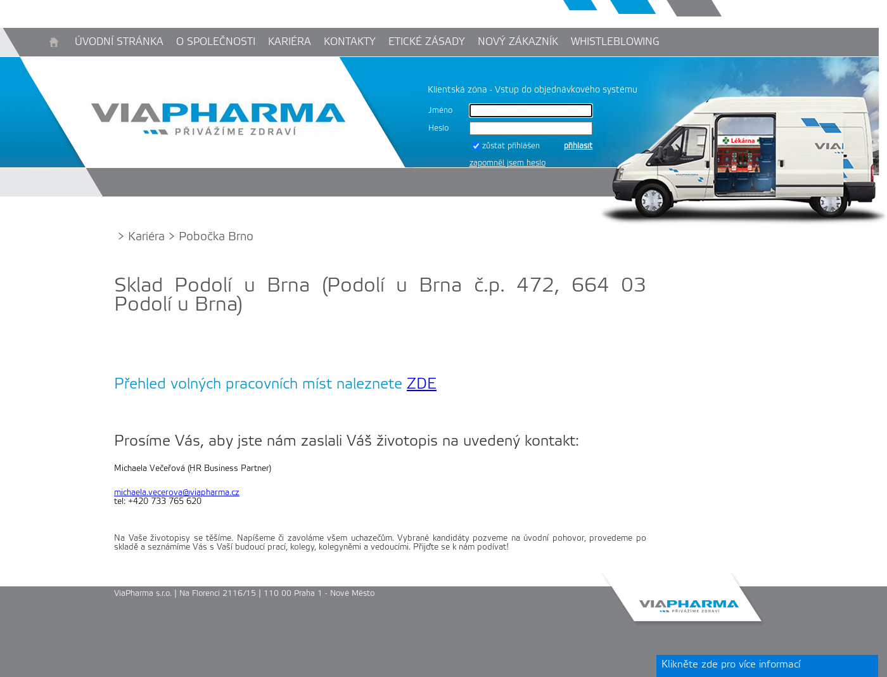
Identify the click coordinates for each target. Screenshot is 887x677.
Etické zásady (426, 42)
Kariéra (289, 42)
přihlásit (578, 146)
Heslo (438, 128)
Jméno (440, 110)
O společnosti (215, 42)
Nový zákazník (518, 42)
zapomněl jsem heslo (507, 163)
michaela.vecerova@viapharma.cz (176, 493)
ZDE (422, 385)
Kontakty (350, 42)
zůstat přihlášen (511, 146)
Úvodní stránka (119, 42)
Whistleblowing (615, 42)
